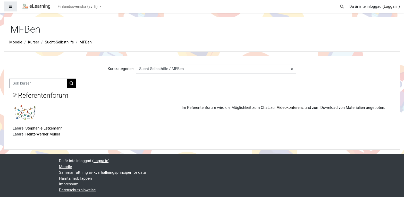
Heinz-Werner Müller (42, 134)
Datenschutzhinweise (77, 190)
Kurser (33, 42)
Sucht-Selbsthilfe (59, 42)
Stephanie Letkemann (43, 128)
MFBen (86, 42)
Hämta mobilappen (75, 178)
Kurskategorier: (121, 68)
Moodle (15, 42)
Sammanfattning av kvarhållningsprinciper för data (102, 172)
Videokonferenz (290, 107)
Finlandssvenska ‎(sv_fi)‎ (78, 6)
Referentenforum (43, 95)
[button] (342, 6)
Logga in (391, 6)
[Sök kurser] (38, 83)
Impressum (68, 184)
